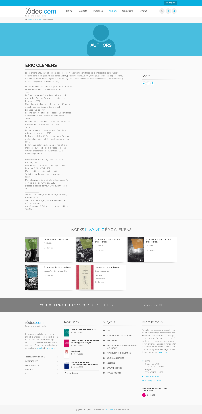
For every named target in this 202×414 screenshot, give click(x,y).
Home (69, 11)
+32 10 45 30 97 (150, 376)
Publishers (98, 11)
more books (71, 373)
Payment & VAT (31, 361)
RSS (27, 374)
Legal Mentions (32, 365)
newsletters (153, 305)
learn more (164, 352)
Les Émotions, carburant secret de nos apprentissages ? (85, 341)
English (170, 3)
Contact (29, 369)
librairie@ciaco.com (152, 380)
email (39, 348)
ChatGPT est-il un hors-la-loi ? (84, 330)
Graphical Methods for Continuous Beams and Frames (84, 363)
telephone (51, 348)
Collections (127, 11)
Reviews (143, 11)
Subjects (83, 11)
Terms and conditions (35, 357)
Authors (113, 11)
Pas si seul (75, 351)
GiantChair (108, 409)
